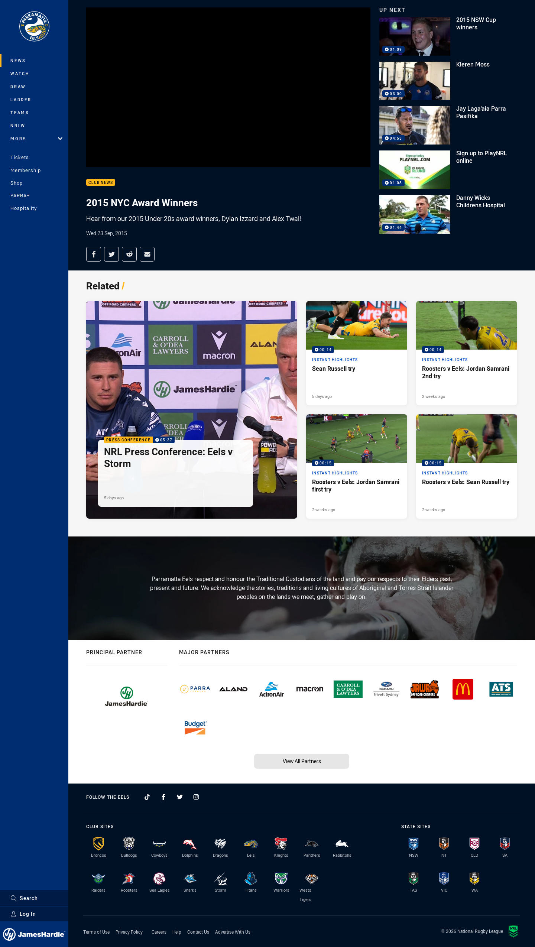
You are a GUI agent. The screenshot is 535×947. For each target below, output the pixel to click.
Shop (16, 182)
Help (176, 932)
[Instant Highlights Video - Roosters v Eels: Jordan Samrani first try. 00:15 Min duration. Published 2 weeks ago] (356, 466)
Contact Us (198, 932)
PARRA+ (20, 195)
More (36, 138)
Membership (25, 170)
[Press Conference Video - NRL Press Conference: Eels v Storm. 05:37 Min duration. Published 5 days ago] (191, 410)
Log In (23, 913)
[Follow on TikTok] (147, 797)
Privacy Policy (129, 932)
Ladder (21, 99)
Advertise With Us (232, 932)
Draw (18, 86)
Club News (100, 182)
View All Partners (302, 761)
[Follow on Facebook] (163, 797)
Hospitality (23, 208)
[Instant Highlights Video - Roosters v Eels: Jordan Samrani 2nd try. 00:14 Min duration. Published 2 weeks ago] (466, 353)
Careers (159, 932)
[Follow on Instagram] (196, 797)
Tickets (19, 157)
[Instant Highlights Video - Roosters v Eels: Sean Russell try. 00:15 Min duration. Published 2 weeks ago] (466, 466)
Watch (20, 73)
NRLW (18, 125)
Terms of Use (96, 932)
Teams (19, 112)
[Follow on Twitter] (180, 797)
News (18, 60)
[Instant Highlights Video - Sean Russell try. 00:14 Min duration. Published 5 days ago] (356, 353)
